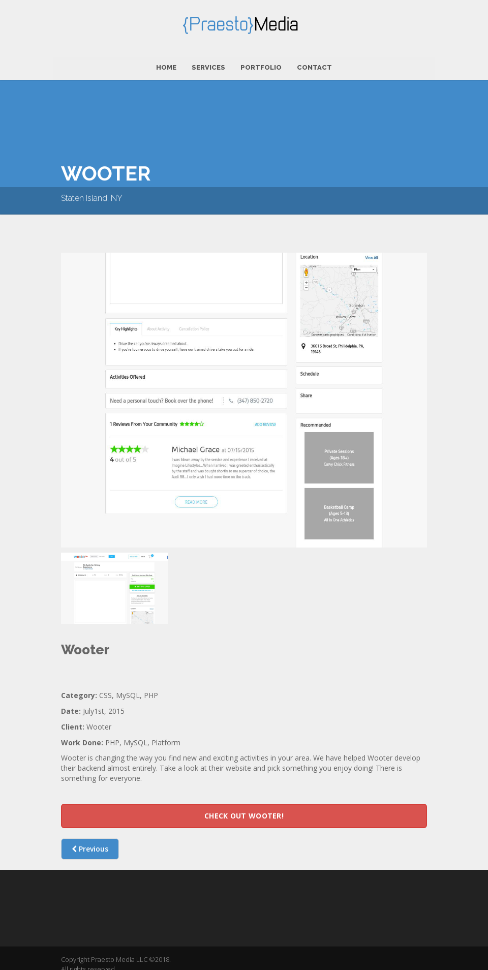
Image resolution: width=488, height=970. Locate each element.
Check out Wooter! (244, 812)
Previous (90, 845)
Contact (314, 64)
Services (208, 64)
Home (166, 64)
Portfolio (261, 64)
